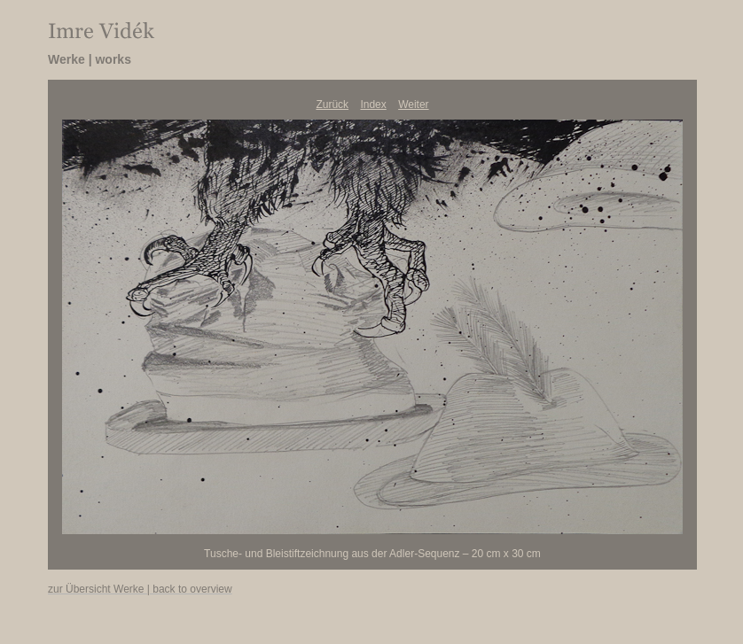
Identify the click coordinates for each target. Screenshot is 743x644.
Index (373, 104)
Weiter (413, 104)
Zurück (332, 104)
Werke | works (89, 59)
